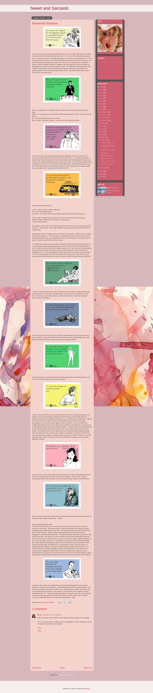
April (103, 134)
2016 (101, 95)
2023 (101, 87)
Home (62, 668)
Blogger (87, 688)
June (103, 129)
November (104, 115)
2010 (101, 171)
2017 (101, 92)
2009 (101, 174)
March (103, 137)
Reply (39, 631)
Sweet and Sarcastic (49, 8)
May (102, 132)
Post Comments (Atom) (66, 675)
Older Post (88, 668)
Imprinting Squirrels (107, 142)
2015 (101, 98)
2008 (101, 177)
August (103, 123)
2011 (101, 109)
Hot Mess (104, 153)
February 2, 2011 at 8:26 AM (51, 615)
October (104, 117)
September (105, 120)
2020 (101, 90)
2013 (101, 104)
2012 (101, 106)
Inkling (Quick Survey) (108, 150)
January (104, 167)
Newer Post (36, 668)
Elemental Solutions (107, 164)
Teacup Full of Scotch (108, 161)
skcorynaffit (114, 188)
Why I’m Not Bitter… (107, 158)
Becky (39, 615)
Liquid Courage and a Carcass (108, 146)
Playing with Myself (107, 155)
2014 (101, 101)
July (102, 126)
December (104, 112)
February (104, 140)
